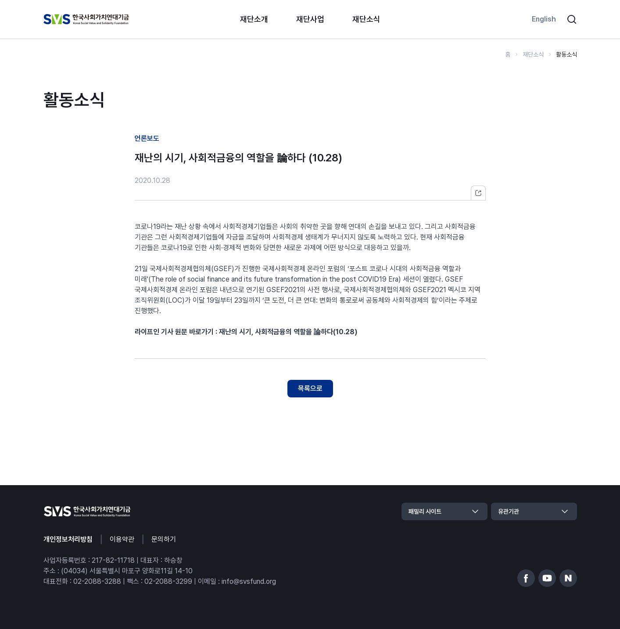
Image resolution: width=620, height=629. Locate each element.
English (544, 19)
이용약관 (122, 539)
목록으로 (310, 388)
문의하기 (163, 539)
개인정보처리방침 (68, 539)
